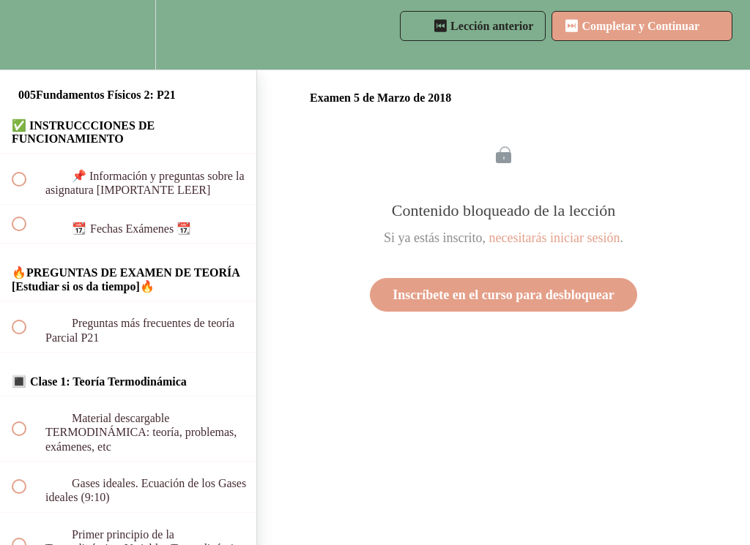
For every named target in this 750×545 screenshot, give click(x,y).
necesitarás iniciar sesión (554, 237)
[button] (27, 34)
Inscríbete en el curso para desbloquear (503, 294)
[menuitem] (128, 34)
